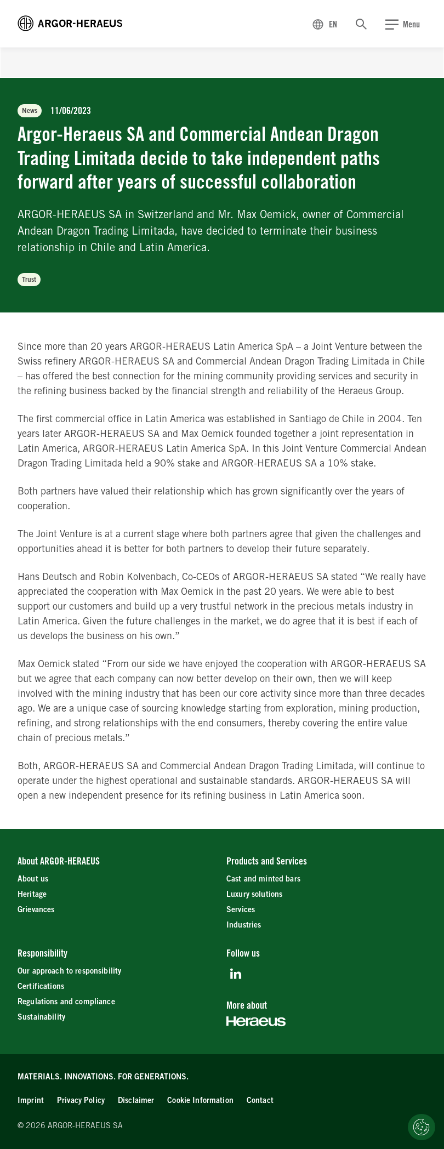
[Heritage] (32, 894)
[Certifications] (41, 986)
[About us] (33, 879)
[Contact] (260, 1100)
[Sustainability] (41, 1017)
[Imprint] (31, 1100)
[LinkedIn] (235, 973)
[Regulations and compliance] (66, 1002)
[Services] (240, 909)
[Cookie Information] (200, 1100)
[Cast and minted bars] (263, 879)
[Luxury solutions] (254, 894)
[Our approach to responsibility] (69, 971)
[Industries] (243, 925)
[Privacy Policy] (81, 1100)
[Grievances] (36, 909)
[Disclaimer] (136, 1100)
